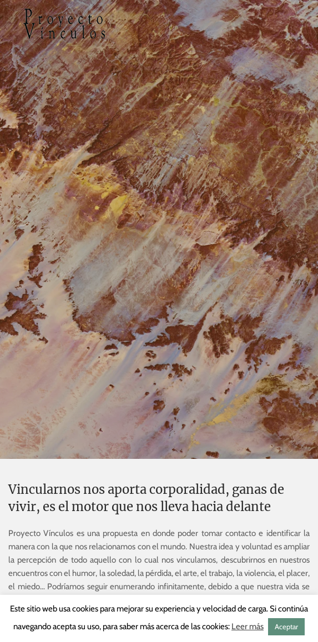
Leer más (247, 626)
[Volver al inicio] (63, 23)
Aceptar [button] (286, 626)
